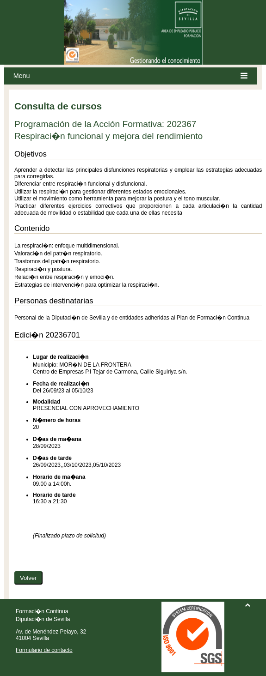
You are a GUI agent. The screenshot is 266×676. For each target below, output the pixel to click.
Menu (130, 76)
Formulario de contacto (44, 650)
